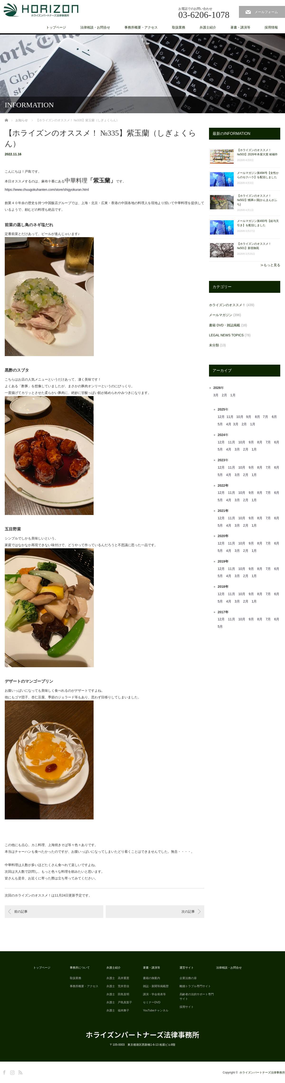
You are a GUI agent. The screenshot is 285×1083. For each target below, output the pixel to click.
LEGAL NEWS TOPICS (226, 335)
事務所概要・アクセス (141, 27)
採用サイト (187, 1007)
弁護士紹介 (208, 27)
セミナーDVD (151, 1002)
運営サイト (187, 967)
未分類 (214, 345)
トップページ (56, 27)
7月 (265, 417)
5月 (220, 424)
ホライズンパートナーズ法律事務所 (142, 1034)
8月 (257, 417)
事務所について (80, 967)
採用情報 (271, 27)
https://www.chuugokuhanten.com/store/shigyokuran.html (47, 189)
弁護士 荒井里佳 (117, 986)
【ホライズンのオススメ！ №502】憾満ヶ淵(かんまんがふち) (257, 200)
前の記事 (21, 911)
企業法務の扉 (188, 978)
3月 (215, 395)
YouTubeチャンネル (155, 1010)
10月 (239, 417)
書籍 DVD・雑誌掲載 (224, 325)
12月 (221, 417)
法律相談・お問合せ (95, 27)
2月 (224, 395)
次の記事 (188, 911)
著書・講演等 (240, 27)
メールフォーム (266, 12)
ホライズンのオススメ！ (227, 305)
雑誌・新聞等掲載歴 (156, 986)
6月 (274, 417)
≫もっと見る (270, 265)
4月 (228, 424)
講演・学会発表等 (154, 994)
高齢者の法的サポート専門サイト (197, 996)
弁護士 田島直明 (117, 994)
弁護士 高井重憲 (117, 978)
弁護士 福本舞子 (117, 1010)
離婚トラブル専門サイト (195, 986)
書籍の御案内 (151, 978)
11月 (230, 417)
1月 (233, 395)
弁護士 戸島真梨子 (119, 1002)
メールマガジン (220, 315)
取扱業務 (178, 27)
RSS (19, 1071)
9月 (248, 417)
